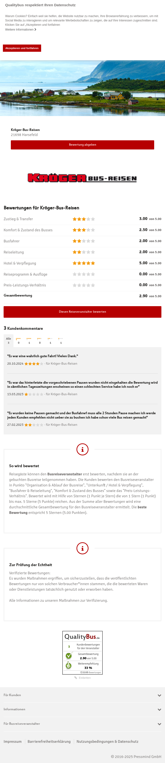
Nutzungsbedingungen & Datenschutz (107, 741)
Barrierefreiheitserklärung (49, 741)
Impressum (13, 741)
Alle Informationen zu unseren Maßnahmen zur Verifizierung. (58, 600)
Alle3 (8, 341)
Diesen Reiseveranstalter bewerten (82, 312)
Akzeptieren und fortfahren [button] (21, 48)
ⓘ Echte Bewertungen (91, 672)
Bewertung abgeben (82, 145)
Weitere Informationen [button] (21, 29)
